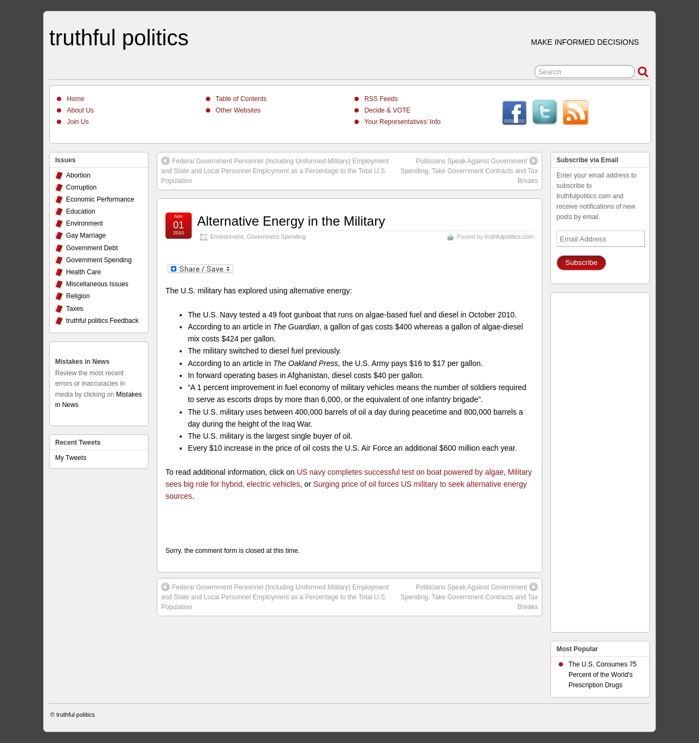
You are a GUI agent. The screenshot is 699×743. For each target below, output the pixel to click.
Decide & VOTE (387, 110)
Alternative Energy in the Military (291, 221)
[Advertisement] (600, 459)
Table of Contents (241, 99)
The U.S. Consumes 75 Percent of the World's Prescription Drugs (602, 675)
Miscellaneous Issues (97, 284)
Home (75, 99)
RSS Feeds (381, 99)
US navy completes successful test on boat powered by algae (400, 472)
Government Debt (92, 248)
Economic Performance (100, 199)
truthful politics (118, 38)
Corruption (81, 187)
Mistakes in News (82, 361)
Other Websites (238, 110)
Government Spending (276, 236)
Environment (227, 236)
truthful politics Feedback (102, 321)
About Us (80, 110)
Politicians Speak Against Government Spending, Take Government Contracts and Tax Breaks (469, 170)
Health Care (83, 272)
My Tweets (70, 458)
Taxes (74, 308)
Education (80, 211)
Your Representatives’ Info (402, 122)
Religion (78, 296)
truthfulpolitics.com (509, 236)
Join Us (77, 122)
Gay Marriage (86, 235)
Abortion (78, 175)
